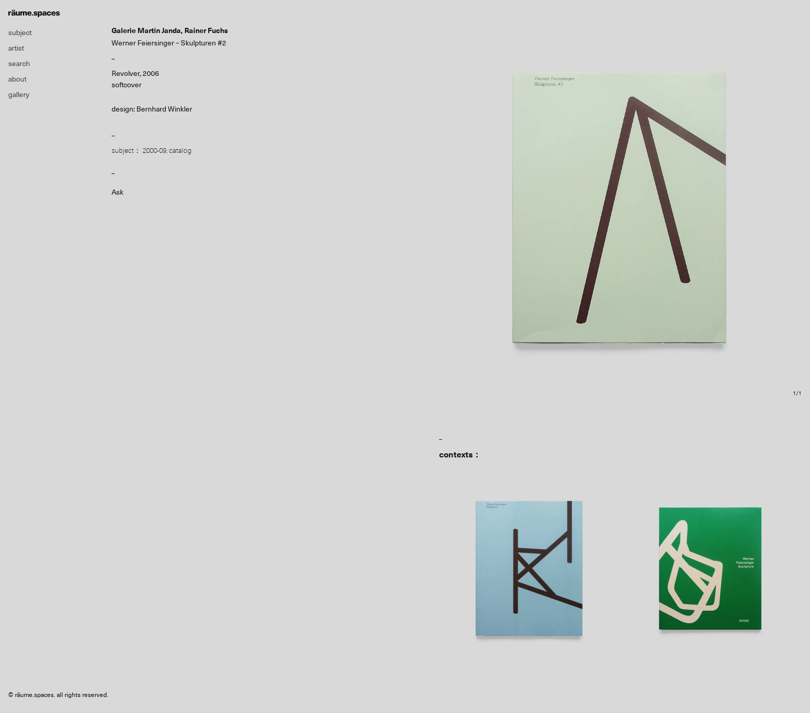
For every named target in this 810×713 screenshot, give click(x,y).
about (17, 79)
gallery (18, 94)
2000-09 (154, 150)
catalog (180, 150)
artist (16, 48)
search (19, 63)
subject (20, 32)
